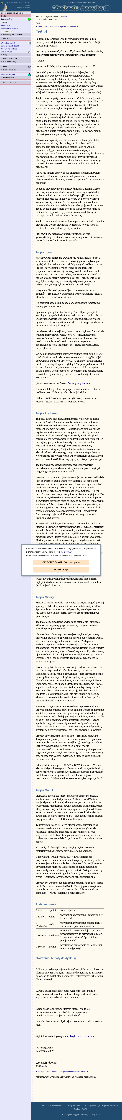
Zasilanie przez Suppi (69, 1114)
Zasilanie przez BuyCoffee (89, 1114)
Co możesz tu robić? (55, 1106)
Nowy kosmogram (8, 74)
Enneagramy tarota (78, 383)
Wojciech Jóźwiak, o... (110, 1106)
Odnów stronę (7, 31)
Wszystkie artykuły (8, 43)
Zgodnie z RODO (80, 1109)
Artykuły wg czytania (9, 49)
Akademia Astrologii (18, 2)
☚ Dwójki (39, 27)
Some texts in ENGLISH (10, 46)
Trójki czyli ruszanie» (82, 1036)
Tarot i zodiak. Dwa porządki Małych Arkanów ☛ (61, 27)
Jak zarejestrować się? (73, 1106)
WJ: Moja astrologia (92, 1106)
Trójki (38, 23)
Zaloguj (4, 22)
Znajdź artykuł (6, 52)
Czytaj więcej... (64, 552)
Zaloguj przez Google (9, 28)
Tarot (65, 17)
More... (85, 555)
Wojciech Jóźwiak (80, 2)
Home (43, 1106)
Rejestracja (5, 25)
